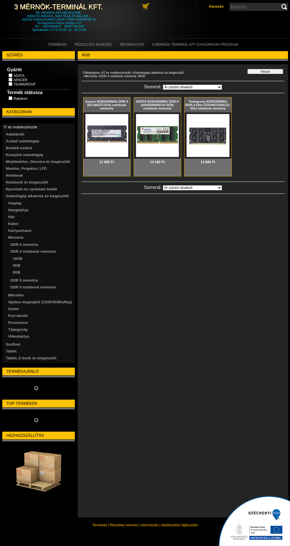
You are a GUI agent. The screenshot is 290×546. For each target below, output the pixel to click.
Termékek (99, 525)
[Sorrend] (192, 87)
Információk (149, 525)
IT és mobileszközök (116, 72)
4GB (17, 265)
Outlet (13, 309)
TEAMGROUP (25, 84)
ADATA (19, 76)
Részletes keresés (124, 525)
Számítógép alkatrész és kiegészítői (158, 72)
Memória (91, 76)
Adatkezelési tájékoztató (179, 525)
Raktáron (21, 99)
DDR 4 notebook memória (118, 76)
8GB (17, 272)
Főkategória (91, 72)
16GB (18, 258)
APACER (20, 80)
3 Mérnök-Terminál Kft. (59, 7)
